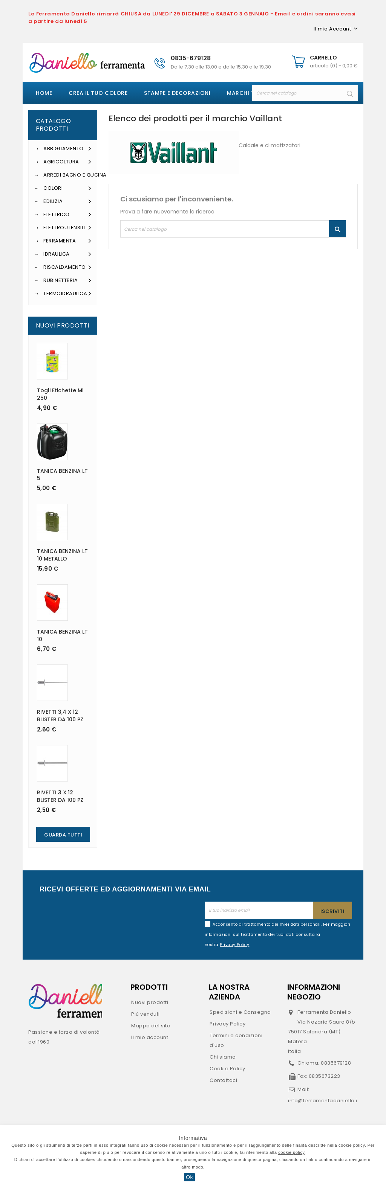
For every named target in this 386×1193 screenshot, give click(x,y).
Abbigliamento (67, 149)
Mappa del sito (150, 1025)
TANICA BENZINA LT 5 (62, 474)
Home (44, 93)
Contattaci (223, 1080)
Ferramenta (67, 241)
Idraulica (67, 254)
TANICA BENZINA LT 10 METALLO (62, 554)
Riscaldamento (67, 267)
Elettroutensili (67, 228)
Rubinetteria (67, 280)
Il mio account (149, 1037)
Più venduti (145, 1014)
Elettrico (67, 214)
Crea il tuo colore (98, 93)
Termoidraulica (67, 294)
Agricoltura (67, 162)
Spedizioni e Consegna (240, 1012)
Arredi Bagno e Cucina (67, 175)
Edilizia (67, 201)
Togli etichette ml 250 (60, 394)
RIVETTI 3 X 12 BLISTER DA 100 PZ (60, 796)
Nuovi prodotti (149, 1002)
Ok (189, 1177)
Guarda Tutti (63, 834)
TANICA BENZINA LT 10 (62, 635)
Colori (67, 188)
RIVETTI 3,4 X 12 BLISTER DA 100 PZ (60, 715)
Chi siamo (223, 1056)
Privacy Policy (227, 1023)
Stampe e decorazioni (177, 93)
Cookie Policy (227, 1068)
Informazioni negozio (313, 992)
